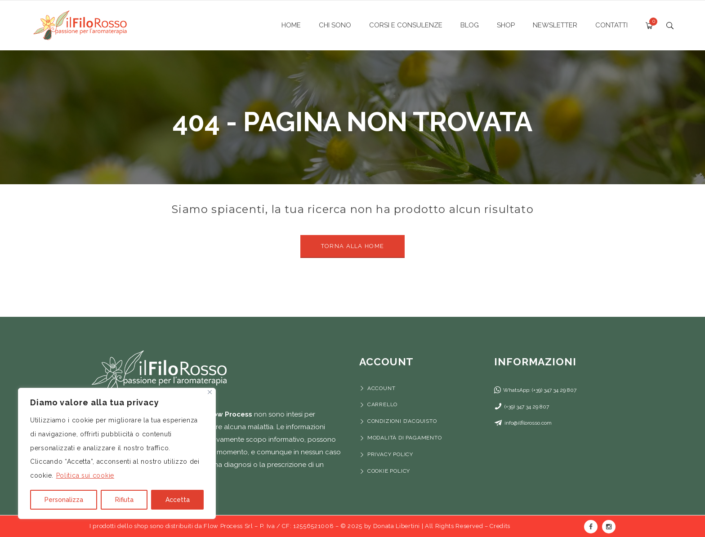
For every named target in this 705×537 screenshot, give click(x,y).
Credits (500, 526)
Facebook (591, 526)
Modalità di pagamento (405, 438)
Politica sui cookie (85, 475)
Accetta (177, 499)
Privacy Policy (390, 454)
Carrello (382, 404)
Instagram (608, 526)
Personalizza (64, 499)
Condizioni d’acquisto (402, 421)
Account (381, 388)
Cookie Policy (388, 471)
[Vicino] (210, 392)
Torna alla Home (352, 246)
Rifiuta (124, 499)
